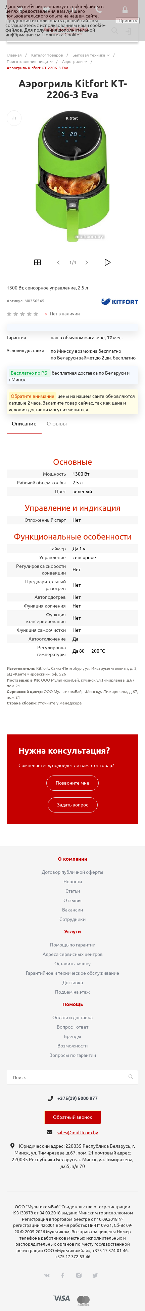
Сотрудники (72, 919)
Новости (72, 881)
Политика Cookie (60, 34)
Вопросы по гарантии (72, 1055)
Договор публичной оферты (72, 872)
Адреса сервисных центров (73, 954)
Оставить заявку (72, 963)
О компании (72, 859)
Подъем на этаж (72, 992)
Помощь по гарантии (72, 944)
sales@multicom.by (77, 1132)
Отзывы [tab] (57, 423)
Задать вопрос (72, 804)
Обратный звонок (72, 1117)
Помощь (72, 1004)
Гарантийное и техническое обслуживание (72, 973)
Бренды (72, 1036)
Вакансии (72, 909)
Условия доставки (25, 350)
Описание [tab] (24, 423)
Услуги (72, 931)
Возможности (72, 1045)
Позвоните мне (72, 783)
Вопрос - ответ (72, 1027)
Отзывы (72, 900)
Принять (127, 20)
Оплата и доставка (72, 1017)
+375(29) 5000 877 (77, 1098)
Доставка (72, 982)
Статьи (72, 891)
